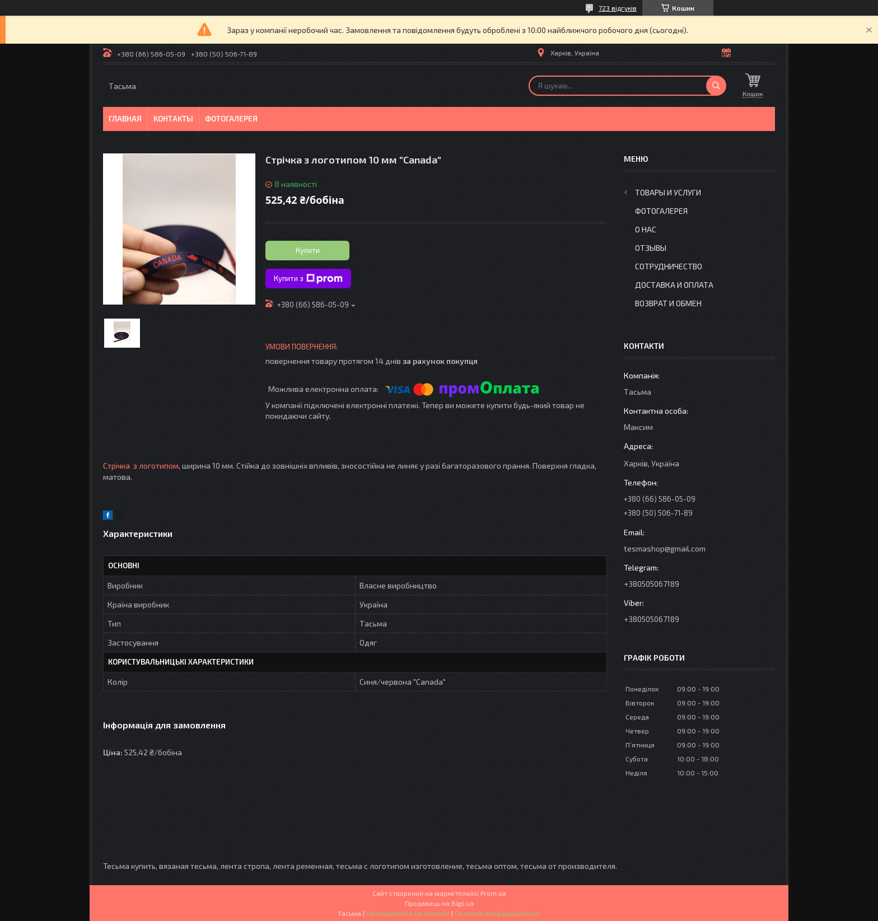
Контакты (173, 118)
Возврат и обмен (668, 303)
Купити (308, 250)
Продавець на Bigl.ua (439, 903)
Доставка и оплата (674, 284)
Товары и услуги (668, 192)
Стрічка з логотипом (141, 465)
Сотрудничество (668, 266)
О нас (645, 229)
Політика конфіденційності (497, 913)
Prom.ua (493, 893)
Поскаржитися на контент (408, 913)
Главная (125, 118)
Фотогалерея (231, 118)
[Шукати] (716, 86)
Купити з (308, 279)
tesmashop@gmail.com (665, 548)
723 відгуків (618, 8)
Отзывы (650, 248)
